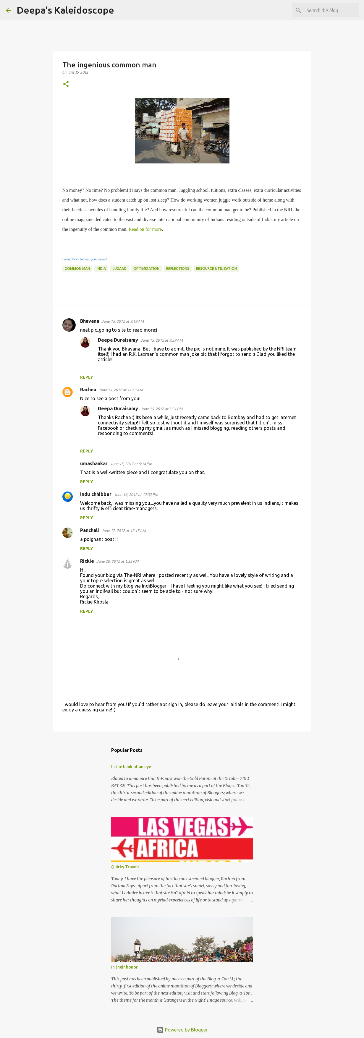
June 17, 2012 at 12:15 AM (123, 530)
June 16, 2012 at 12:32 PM (136, 494)
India (101, 268)
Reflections (177, 268)
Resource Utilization (216, 268)
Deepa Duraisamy (118, 340)
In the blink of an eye (131, 766)
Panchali (89, 530)
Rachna (88, 389)
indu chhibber (95, 494)
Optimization (146, 268)
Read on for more (145, 229)
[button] (65, 84)
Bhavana (89, 321)
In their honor (124, 967)
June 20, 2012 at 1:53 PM (117, 561)
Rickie (87, 561)
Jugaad (120, 268)
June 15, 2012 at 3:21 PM (161, 409)
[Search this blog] (328, 10)
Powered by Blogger (182, 1029)
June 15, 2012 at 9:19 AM (122, 321)
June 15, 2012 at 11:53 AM (120, 390)
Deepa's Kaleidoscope (65, 10)
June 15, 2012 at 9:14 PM (131, 464)
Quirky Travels (125, 867)
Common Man (77, 268)
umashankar (94, 463)
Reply (86, 377)
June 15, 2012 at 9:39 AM (161, 340)
